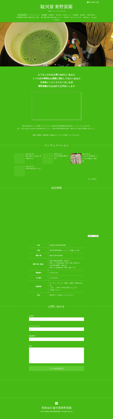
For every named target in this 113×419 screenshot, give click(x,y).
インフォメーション (34, 15)
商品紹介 (51, 15)
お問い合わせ (91, 15)
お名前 (32, 316)
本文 (30, 346)
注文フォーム (67, 15)
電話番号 (32, 336)
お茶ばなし (86, 17)
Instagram (56, 19)
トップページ (22, 15)
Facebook (94, 17)
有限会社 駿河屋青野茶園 (56, 407)
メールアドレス (35, 326)
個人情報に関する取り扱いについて (51, 17)
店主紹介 (82, 15)
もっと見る (92, 179)
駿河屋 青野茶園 (57, 6)
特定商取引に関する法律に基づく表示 (28, 17)
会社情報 (75, 15)
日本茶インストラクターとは (72, 17)
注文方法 (58, 15)
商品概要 (44, 15)
